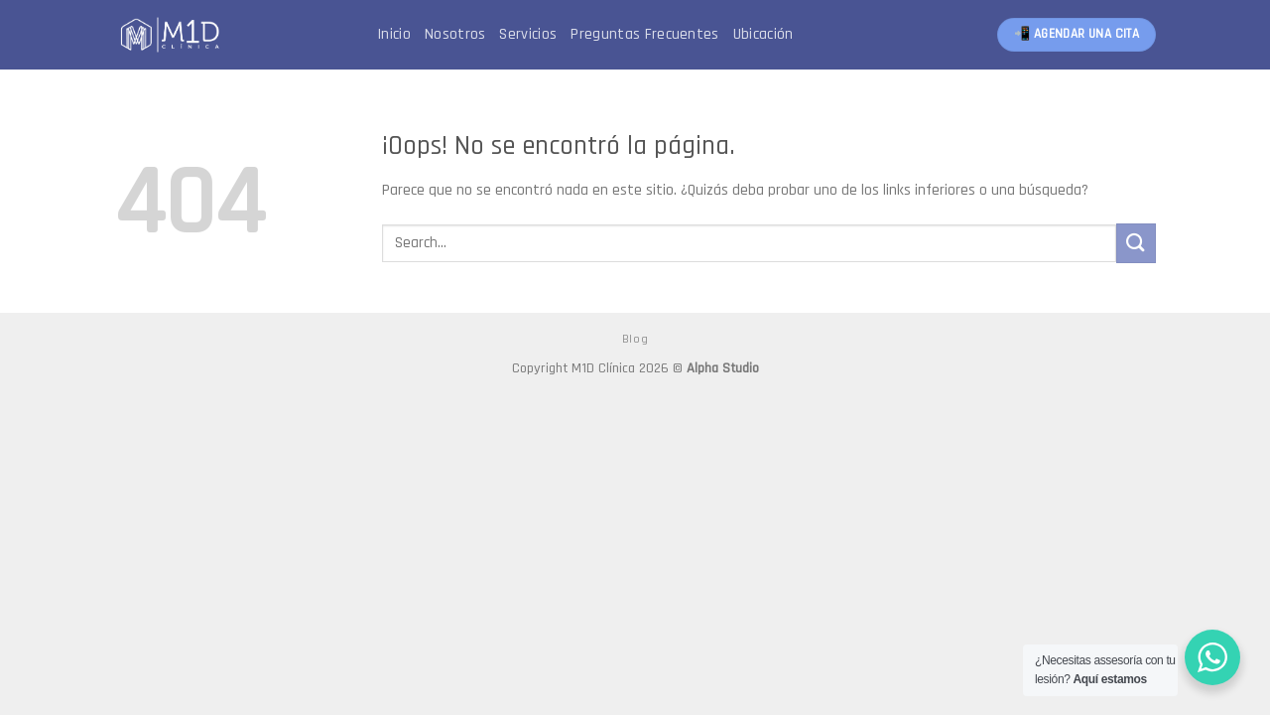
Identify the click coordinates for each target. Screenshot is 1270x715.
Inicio (394, 34)
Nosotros (455, 34)
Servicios (528, 34)
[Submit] (1136, 242)
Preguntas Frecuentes (644, 34)
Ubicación (763, 34)
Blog (635, 339)
